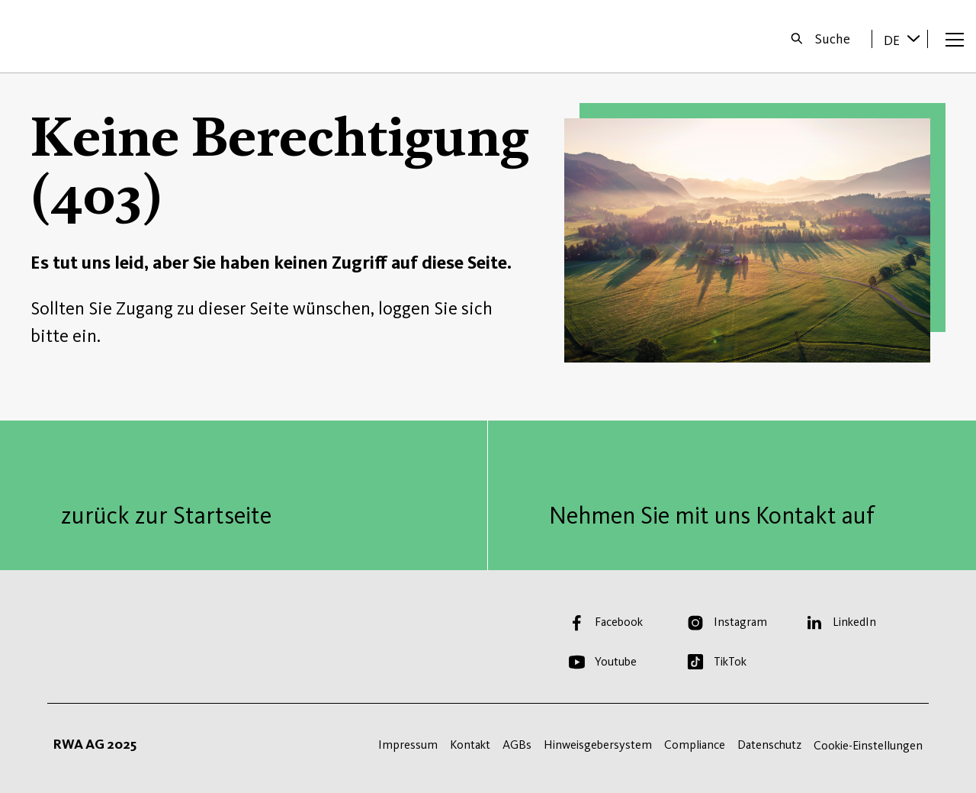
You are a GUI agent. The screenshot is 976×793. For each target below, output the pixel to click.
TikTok (730, 661)
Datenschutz (769, 744)
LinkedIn (854, 621)
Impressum (408, 744)
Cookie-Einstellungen (868, 745)
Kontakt (470, 744)
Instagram (740, 621)
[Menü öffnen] (954, 39)
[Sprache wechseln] (913, 38)
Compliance (694, 744)
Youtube (616, 661)
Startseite (62, 36)
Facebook (619, 621)
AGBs (516, 744)
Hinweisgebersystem (598, 744)
